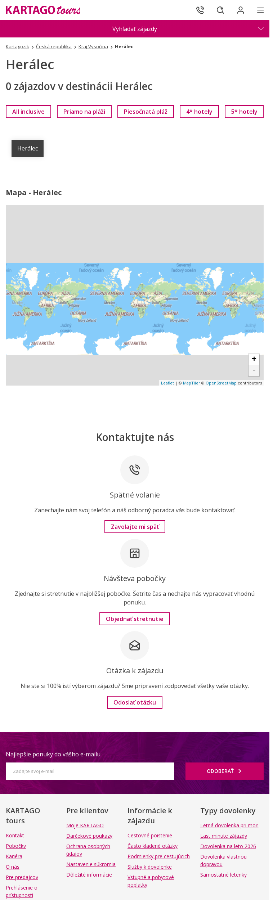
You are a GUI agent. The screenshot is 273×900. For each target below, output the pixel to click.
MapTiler (191, 383)
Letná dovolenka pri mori (229, 825)
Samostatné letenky (223, 874)
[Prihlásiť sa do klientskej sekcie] (240, 10)
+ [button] (254, 359)
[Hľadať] (220, 10)
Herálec (27, 148)
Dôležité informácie (89, 874)
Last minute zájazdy (223, 835)
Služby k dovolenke (149, 866)
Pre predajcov (22, 877)
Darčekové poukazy (89, 835)
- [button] (254, 370)
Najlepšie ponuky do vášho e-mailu (53, 754)
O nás (12, 866)
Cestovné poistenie (149, 835)
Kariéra (14, 856)
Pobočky (16, 845)
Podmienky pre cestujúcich (158, 856)
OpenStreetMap (221, 383)
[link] (28, 111)
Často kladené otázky (152, 845)
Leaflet (167, 383)
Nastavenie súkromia (91, 864)
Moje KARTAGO (85, 825)
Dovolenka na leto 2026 (228, 846)
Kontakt (15, 835)
